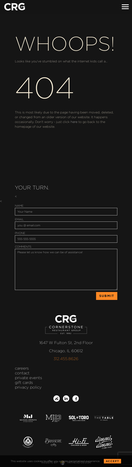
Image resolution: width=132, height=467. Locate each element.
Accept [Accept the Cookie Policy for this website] (112, 464)
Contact (22, 373)
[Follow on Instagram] (56, 398)
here (74, 122)
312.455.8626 (66, 358)
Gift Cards (24, 382)
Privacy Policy (28, 387)
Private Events (28, 377)
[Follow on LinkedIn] (66, 398)
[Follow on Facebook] (75, 398)
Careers (22, 368)
